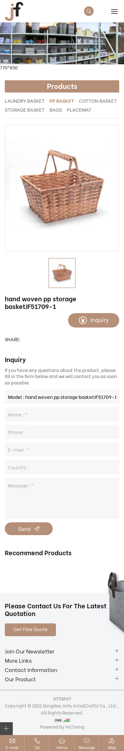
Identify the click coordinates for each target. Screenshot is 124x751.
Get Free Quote (30, 628)
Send (24, 528)
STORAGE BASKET (25, 109)
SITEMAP (62, 698)
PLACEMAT (79, 109)
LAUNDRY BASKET (25, 100)
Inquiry (99, 319)
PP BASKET (62, 100)
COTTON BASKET (98, 100)
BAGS (56, 109)
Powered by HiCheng (62, 726)
